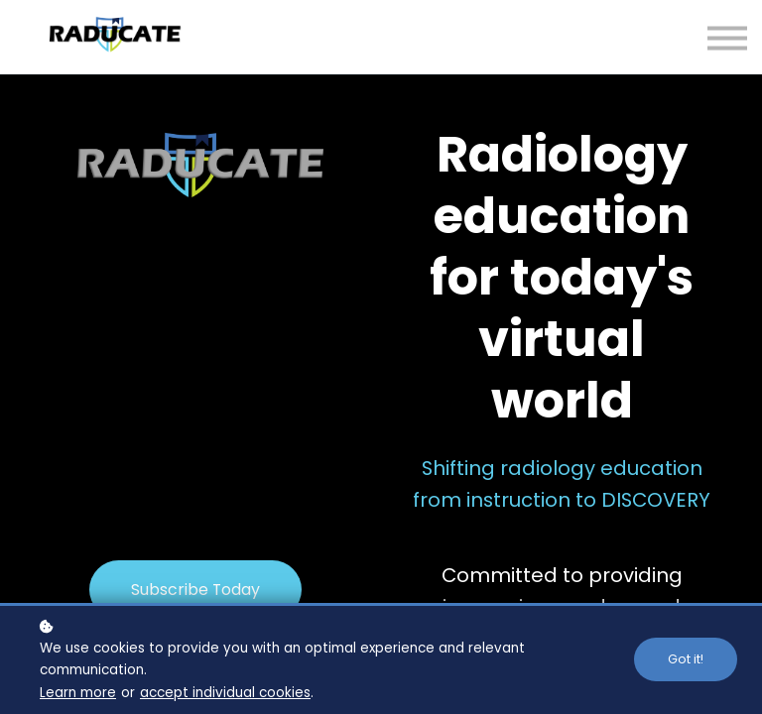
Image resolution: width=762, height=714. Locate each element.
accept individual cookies (225, 692)
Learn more (78, 692)
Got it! (685, 659)
